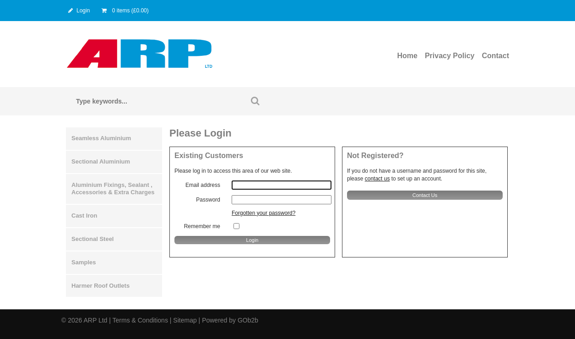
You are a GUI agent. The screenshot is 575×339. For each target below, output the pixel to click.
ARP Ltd (95, 320)
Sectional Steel (92, 238)
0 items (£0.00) (124, 10)
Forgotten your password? (263, 213)
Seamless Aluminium (101, 138)
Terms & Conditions (140, 320)
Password (208, 200)
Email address (202, 185)
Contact (495, 56)
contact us (377, 178)
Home (407, 56)
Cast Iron (84, 215)
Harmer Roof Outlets (100, 285)
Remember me (202, 226)
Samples (83, 262)
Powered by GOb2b (230, 320)
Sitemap (184, 320)
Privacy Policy (450, 56)
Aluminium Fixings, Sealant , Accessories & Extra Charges (112, 188)
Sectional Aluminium (100, 161)
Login (78, 10)
